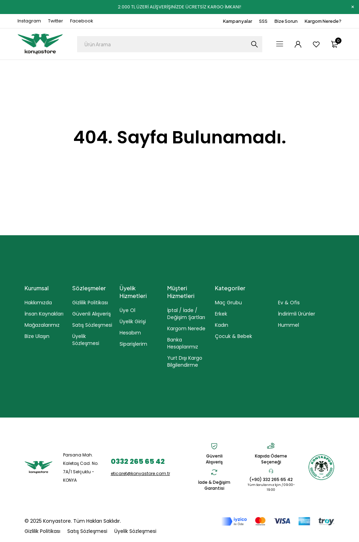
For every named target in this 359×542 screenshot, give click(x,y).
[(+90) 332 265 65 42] (271, 470)
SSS (263, 21)
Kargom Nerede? (323, 21)
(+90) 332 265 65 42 (271, 479)
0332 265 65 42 (138, 461)
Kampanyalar (237, 21)
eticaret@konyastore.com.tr (140, 473)
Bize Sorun (286, 21)
